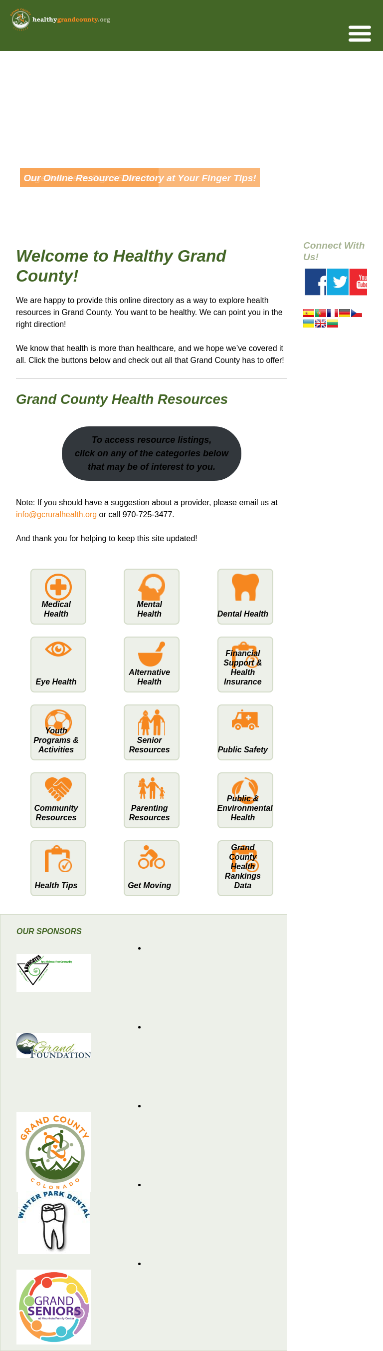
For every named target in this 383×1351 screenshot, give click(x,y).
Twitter (340, 282)
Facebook (318, 282)
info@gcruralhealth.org (56, 514)
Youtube (363, 282)
